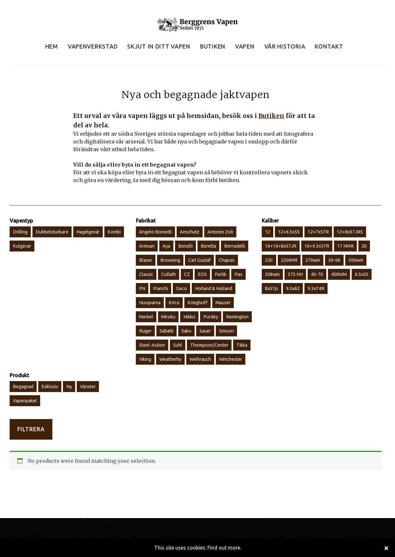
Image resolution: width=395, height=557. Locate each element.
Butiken (271, 116)
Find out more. (224, 548)
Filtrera (31, 429)
